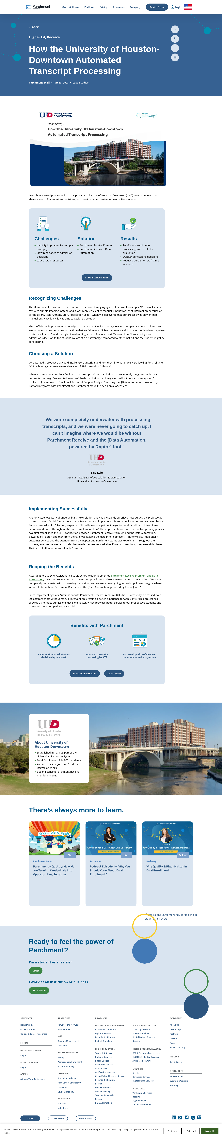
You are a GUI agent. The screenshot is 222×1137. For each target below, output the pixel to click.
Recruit (98, 1083)
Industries (63, 1107)
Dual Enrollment (103, 1087)
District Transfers (103, 1040)
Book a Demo (157, 7)
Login (23, 1055)
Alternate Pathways (142, 1060)
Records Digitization (105, 1037)
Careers (173, 1038)
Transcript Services (104, 1052)
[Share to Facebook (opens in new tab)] (175, 48)
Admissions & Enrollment (70, 1061)
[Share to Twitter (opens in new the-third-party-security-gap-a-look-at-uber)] (175, 39)
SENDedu (62, 1045)
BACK (34, 27)
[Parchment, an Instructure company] (38, 7)
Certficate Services (141, 1076)
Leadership (175, 1029)
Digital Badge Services (143, 1080)
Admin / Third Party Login (32, 1078)
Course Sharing (102, 1091)
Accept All (209, 1131)
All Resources (176, 1076)
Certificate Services (104, 1064)
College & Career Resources (33, 1033)
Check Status (58, 1118)
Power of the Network (68, 1024)
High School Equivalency (69, 1082)
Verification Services (105, 1072)
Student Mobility (66, 1066)
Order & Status (27, 1029)
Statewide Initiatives (67, 1078)
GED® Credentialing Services (146, 1052)
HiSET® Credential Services (146, 1056)
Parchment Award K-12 (106, 1029)
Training (174, 1085)
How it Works (26, 1024)
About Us (174, 1024)
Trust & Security (177, 1047)
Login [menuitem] (176, 7)
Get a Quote (176, 1061)
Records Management (68, 1040)
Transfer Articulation (105, 1095)
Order (30, 1118)
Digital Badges (102, 1060)
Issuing (61, 1057)
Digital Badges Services (144, 1037)
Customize (173, 1131)
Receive (98, 1098)
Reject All (191, 1131)
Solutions (62, 1103)
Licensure (62, 1087)
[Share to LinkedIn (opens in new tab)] (175, 29)
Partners (174, 1033)
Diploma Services (103, 1033)
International (64, 1029)
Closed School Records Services (110, 1075)
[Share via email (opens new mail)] (175, 57)
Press (172, 1042)
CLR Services (101, 1068)
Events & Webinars (179, 1080)
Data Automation (103, 1102)
